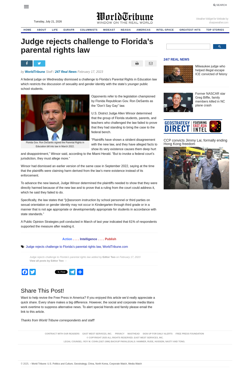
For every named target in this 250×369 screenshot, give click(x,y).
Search (220, 5)
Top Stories (215, 30)
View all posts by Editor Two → (48, 260)
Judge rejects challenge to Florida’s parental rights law (63, 246)
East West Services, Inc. (97, 333)
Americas (144, 30)
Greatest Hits (190, 30)
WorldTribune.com (115, 246)
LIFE (55, 30)
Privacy (119, 333)
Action (67, 239)
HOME (27, 30)
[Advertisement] (196, 229)
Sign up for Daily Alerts (158, 333)
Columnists (88, 30)
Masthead (134, 333)
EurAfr (68, 30)
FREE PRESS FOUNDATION (190, 333)
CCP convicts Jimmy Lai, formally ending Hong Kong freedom (195, 142)
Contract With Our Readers (62, 333)
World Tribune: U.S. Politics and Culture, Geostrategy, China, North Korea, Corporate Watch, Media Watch (86, 363)
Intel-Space (165, 30)
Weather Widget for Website (210, 18)
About (41, 30)
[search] (188, 46)
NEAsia (126, 30)
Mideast (109, 30)
